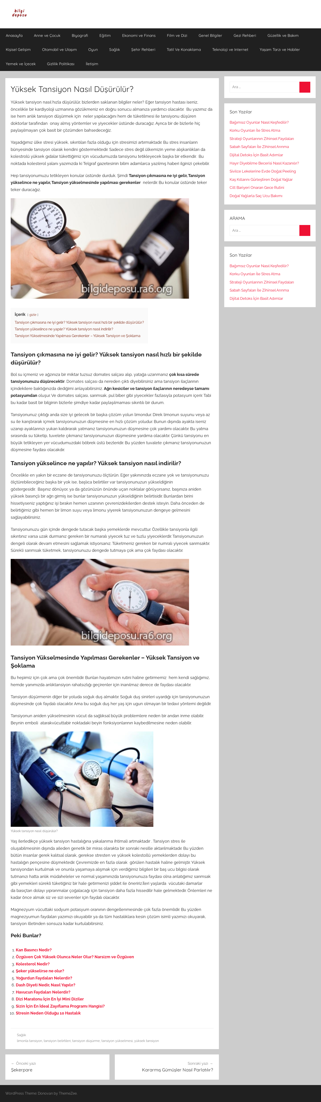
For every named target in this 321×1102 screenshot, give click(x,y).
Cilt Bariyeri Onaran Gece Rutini (257, 187)
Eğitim (105, 35)
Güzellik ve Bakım (283, 35)
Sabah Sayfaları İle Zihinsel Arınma (259, 146)
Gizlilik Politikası (60, 63)
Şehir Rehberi (143, 49)
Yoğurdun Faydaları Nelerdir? (44, 978)
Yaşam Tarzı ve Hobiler (280, 49)
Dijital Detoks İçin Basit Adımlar (256, 155)
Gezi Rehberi (245, 35)
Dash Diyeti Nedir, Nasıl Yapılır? (45, 985)
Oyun (93, 49)
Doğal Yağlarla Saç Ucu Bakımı (256, 196)
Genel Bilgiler (210, 35)
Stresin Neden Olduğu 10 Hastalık (48, 1013)
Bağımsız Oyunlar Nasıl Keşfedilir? (259, 122)
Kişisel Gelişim (18, 49)
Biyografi (80, 35)
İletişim (92, 63)
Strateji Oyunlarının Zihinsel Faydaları (262, 138)
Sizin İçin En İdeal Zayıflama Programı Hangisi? (60, 1006)
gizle (32, 315)
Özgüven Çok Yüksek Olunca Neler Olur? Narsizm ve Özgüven (75, 956)
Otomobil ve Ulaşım (59, 49)
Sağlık (114, 49)
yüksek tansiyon (146, 1041)
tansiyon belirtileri (57, 1041)
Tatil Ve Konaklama (184, 49)
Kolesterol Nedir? (33, 964)
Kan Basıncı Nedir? (34, 950)
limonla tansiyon (29, 1041)
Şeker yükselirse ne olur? (40, 971)
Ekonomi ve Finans (139, 35)
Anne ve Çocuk (47, 35)
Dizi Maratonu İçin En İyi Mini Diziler (50, 999)
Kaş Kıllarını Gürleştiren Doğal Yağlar (261, 179)
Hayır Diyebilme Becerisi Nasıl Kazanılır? (264, 163)
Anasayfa (14, 35)
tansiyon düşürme (86, 1041)
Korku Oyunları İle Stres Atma (255, 130)
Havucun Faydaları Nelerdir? (43, 992)
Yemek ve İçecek (21, 63)
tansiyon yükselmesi (117, 1041)
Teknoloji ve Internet (230, 49)
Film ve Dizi (177, 35)
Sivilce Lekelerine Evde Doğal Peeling (263, 171)
